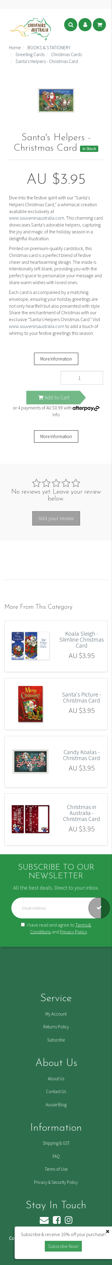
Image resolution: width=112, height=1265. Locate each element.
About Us (56, 1078)
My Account (56, 1014)
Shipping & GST (56, 1143)
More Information (56, 359)
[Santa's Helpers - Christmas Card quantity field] (82, 378)
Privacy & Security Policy (56, 1182)
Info (56, 414)
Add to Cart (54, 397)
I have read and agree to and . (56, 928)
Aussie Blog (56, 1104)
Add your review (56, 518)
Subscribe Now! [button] (63, 1246)
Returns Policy (56, 1027)
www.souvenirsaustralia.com (36, 218)
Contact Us (56, 1091)
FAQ (56, 1156)
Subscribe (56, 1040)
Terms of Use (56, 1169)
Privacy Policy (73, 931)
